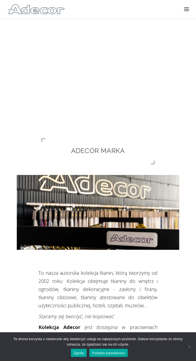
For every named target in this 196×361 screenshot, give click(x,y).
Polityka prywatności (108, 353)
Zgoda (79, 353)
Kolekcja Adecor (59, 327)
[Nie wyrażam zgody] (189, 346)
